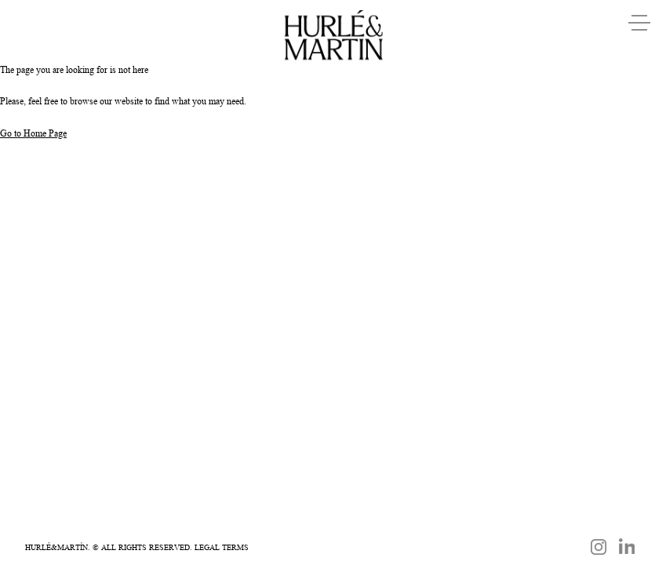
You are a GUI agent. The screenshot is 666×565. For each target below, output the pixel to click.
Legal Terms (222, 547)
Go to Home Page (33, 133)
